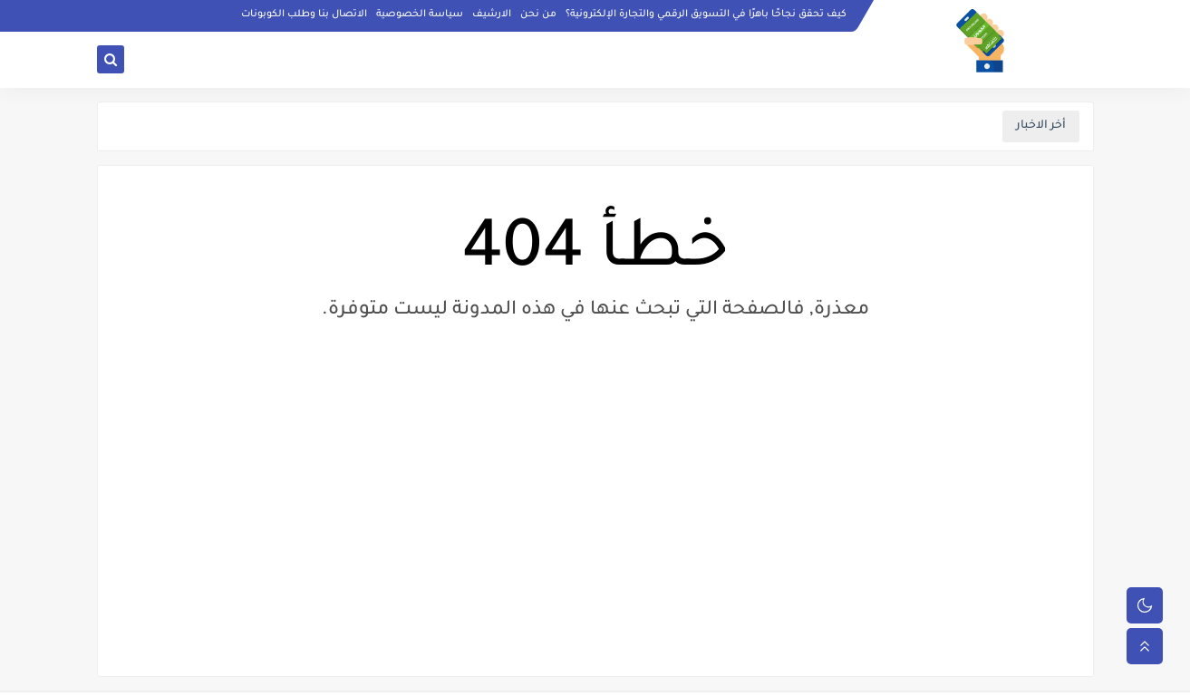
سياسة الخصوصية (419, 14)
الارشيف (491, 14)
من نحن (538, 14)
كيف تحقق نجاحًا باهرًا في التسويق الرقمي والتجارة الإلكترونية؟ (706, 14)
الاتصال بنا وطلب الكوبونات (304, 14)
